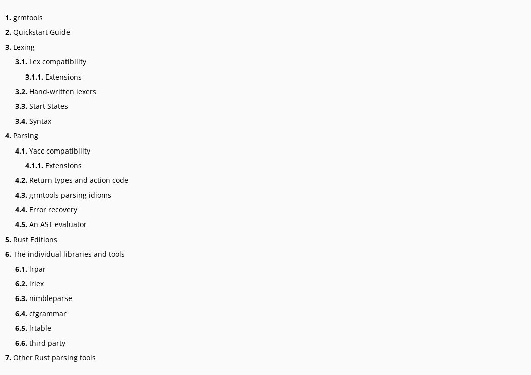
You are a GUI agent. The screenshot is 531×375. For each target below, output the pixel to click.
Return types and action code (71, 180)
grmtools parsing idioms (63, 195)
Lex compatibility (50, 61)
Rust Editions (31, 239)
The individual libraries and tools (65, 254)
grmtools (24, 17)
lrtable (33, 328)
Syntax (33, 121)
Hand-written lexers (55, 91)
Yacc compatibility (52, 151)
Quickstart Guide (37, 32)
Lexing (20, 47)
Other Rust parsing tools (50, 357)
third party (40, 343)
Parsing (21, 135)
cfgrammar (41, 313)
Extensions (53, 77)
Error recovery (46, 209)
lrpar (30, 269)
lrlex (29, 283)
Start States (41, 106)
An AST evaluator (51, 224)
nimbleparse (43, 298)
